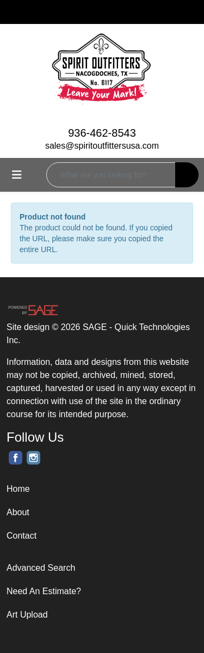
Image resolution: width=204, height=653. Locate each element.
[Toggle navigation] (16, 174)
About (18, 512)
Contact (21, 535)
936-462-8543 (102, 133)
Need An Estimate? (44, 591)
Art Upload (27, 614)
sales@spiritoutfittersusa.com (102, 145)
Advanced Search (41, 567)
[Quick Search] (111, 174)
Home (18, 488)
